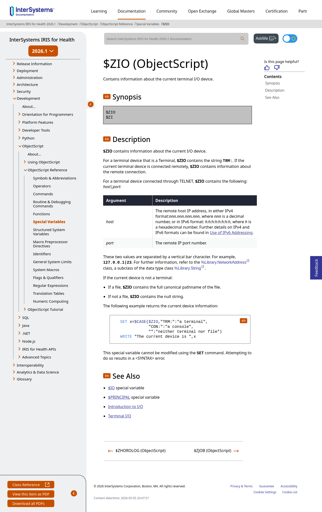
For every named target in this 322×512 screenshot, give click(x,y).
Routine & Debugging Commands (52, 203)
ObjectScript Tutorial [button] (45, 309)
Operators (42, 185)
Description (274, 90)
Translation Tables (48, 293)
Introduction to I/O (125, 406)
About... (29, 106)
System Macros (46, 269)
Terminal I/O (119, 416)
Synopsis (272, 82)
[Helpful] (266, 68)
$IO (111, 388)
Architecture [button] (27, 84)
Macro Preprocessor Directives (50, 243)
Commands (43, 193)
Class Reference (30, 485)
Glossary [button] (24, 378)
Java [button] (25, 325)
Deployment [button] (27, 70)
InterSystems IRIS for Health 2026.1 (31, 24)
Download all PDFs (29, 504)
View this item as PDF (30, 495)
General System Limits (52, 261)
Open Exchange (202, 11)
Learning (99, 11)
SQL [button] (25, 317)
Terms (248, 486)
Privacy (235, 486)
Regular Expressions (50, 285)
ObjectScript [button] (32, 145)
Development (68, 24)
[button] (107, 96)
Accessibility (289, 486)
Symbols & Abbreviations (54, 178)
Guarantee (266, 486)
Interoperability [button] (30, 365)
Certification (276, 11)
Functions (41, 213)
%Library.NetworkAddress (225, 262)
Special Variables (147, 24)
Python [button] (28, 138)
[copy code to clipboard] (243, 320)
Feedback (316, 266)
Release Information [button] (34, 63)
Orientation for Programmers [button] (47, 114)
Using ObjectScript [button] (44, 161)
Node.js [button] (28, 341)
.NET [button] (26, 333)
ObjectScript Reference (117, 24)
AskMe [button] (267, 38)
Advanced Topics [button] (36, 356)
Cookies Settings (264, 492)
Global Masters (241, 11)
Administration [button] (29, 77)
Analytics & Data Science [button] (38, 372)
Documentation (132, 11)
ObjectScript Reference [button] (47, 169)
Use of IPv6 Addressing (231, 232)
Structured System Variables (49, 231)
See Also (272, 97)
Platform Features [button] (37, 122)
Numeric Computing (50, 301)
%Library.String (189, 268)
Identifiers (42, 253)
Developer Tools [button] (36, 130)
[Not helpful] (276, 68)
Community (166, 11)
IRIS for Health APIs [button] (39, 349)
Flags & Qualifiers (48, 277)
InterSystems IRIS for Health (42, 39)
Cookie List (289, 492)
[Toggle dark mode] (290, 38)
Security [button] (24, 91)
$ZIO (166, 24)
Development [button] (28, 98)
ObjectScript (89, 24)
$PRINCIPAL (119, 397)
